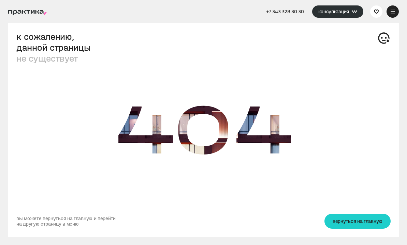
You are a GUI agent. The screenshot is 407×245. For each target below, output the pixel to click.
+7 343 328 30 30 (285, 12)
